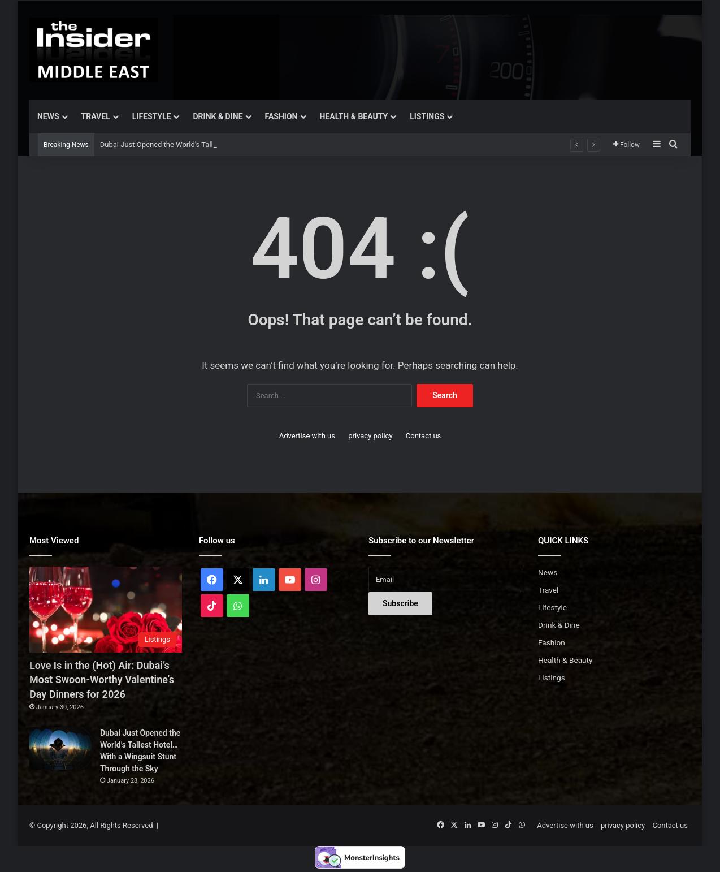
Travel (95, 116)
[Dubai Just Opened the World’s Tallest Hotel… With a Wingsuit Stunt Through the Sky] (60, 748)
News (48, 116)
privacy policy (370, 435)
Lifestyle (151, 116)
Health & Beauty (354, 116)
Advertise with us (307, 435)
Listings (427, 116)
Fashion (281, 116)
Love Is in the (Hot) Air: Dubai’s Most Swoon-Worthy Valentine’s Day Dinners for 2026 (101, 679)
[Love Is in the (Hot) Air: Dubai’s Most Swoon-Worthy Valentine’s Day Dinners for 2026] (105, 610)
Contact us (423, 435)
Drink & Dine (217, 116)
